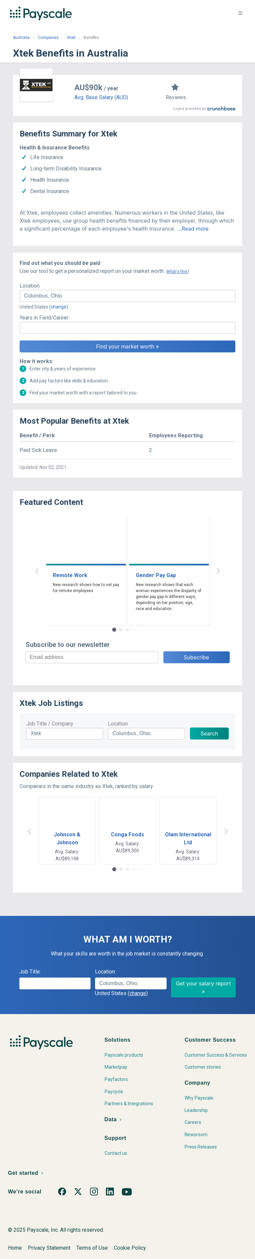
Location (118, 724)
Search (209, 733)
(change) (58, 307)
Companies (48, 37)
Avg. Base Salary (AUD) (101, 97)
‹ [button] (37, 569)
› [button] (218, 569)
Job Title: (30, 971)
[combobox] (127, 296)
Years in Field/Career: (44, 318)
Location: (30, 286)
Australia (21, 37)
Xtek (71, 37)
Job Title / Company (49, 724)
